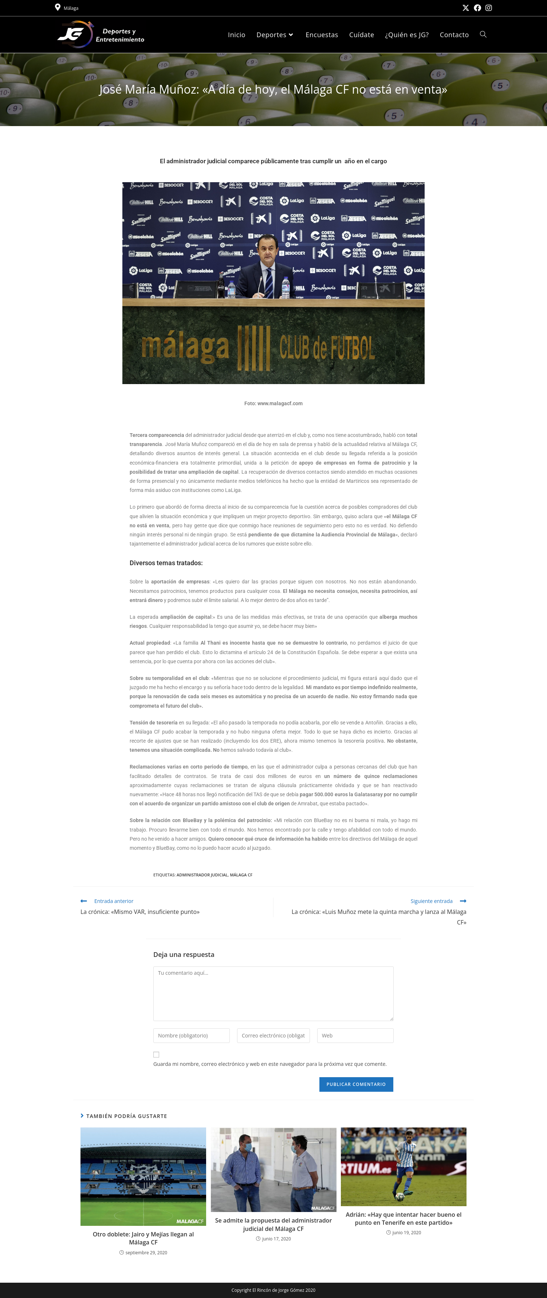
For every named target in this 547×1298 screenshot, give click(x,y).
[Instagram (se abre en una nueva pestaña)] (487, 8)
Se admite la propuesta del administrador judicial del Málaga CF (273, 1224)
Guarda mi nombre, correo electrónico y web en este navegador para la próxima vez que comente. (270, 1063)
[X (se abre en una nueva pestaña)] (466, 8)
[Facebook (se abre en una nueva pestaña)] (477, 8)
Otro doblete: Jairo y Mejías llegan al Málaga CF (143, 1238)
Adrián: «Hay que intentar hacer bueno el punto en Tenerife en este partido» (403, 1219)
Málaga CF (241, 874)
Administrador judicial (202, 874)
